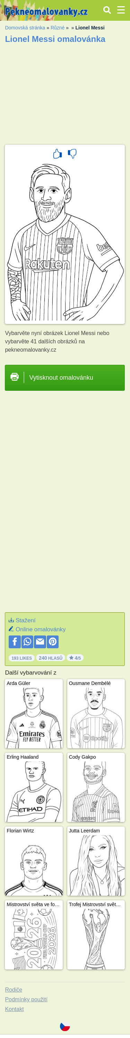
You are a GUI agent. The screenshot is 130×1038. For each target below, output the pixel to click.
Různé (57, 27)
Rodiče (13, 990)
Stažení (26, 620)
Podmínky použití (26, 999)
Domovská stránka (25, 27)
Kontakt (14, 1009)
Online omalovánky (41, 629)
